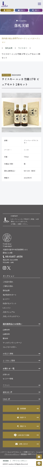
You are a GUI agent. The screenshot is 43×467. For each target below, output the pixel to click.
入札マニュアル (9, 313)
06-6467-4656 (14, 257)
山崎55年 (6, 335)
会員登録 (7, 10)
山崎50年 (6, 330)
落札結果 (6, 291)
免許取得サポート (10, 295)
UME (5, 399)
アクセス (6, 385)
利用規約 (24, 454)
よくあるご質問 (9, 361)
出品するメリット (10, 304)
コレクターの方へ (10, 347)
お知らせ (6, 375)
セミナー (6, 299)
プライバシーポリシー (11, 454)
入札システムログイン (11, 317)
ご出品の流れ (8, 282)
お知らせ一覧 (8, 368)
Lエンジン (7, 308)
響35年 (5, 339)
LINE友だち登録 (21, 435)
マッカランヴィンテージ (12, 343)
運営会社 (6, 392)
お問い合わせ (21, 444)
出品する (21, 10)
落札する (35, 10)
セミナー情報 (8, 379)
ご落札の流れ (8, 287)
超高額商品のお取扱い (12, 324)
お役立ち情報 (8, 354)
